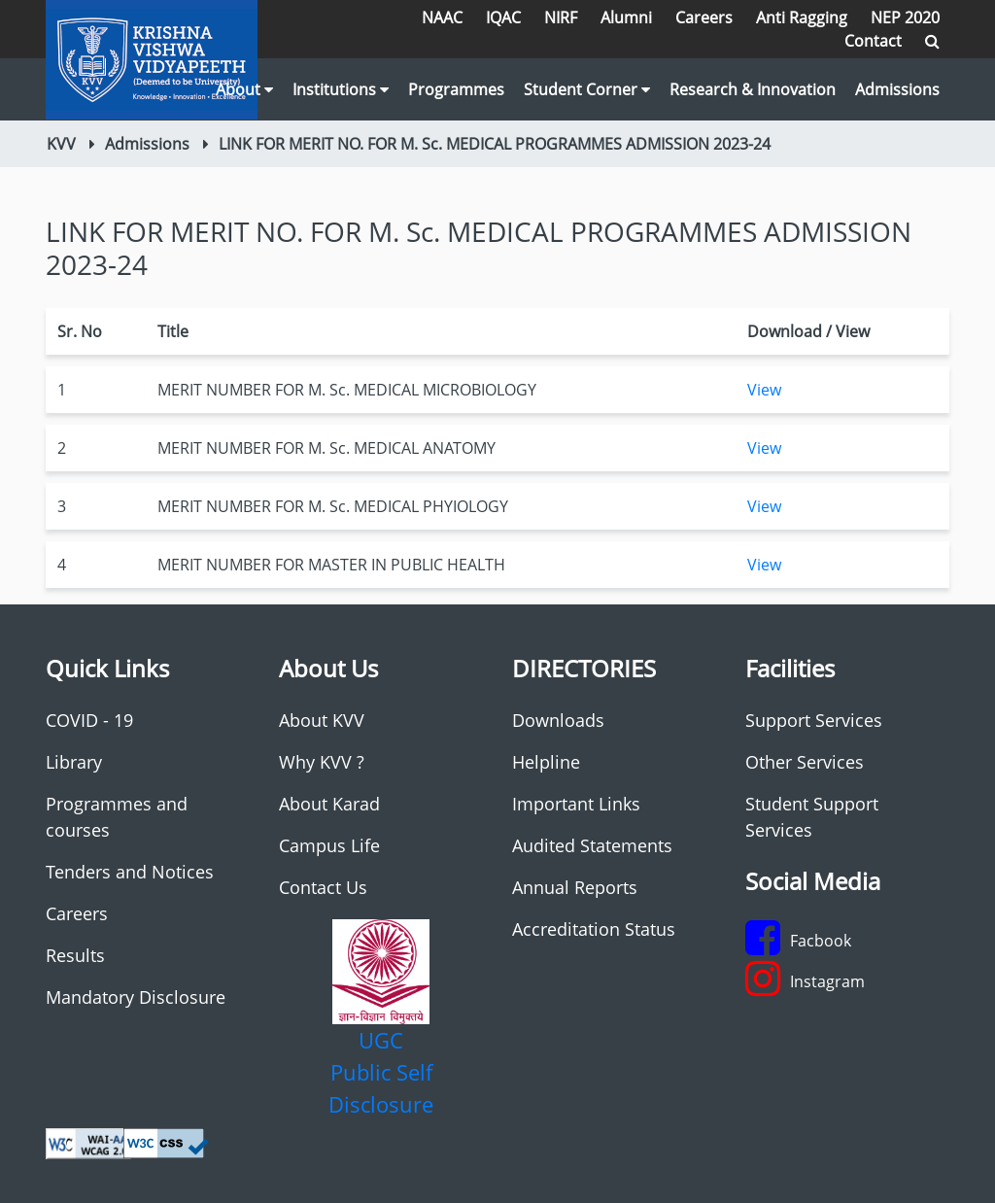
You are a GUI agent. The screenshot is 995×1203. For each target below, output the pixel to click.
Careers (704, 17)
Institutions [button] (340, 89)
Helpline (546, 761)
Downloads (558, 720)
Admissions (897, 89)
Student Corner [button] (587, 89)
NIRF (560, 17)
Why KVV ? (321, 761)
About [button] (244, 89)
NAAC (442, 17)
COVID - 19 (89, 720)
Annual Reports (574, 887)
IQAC (503, 17)
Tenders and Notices (130, 871)
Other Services (804, 761)
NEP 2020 (905, 17)
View (764, 389)
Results (75, 955)
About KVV (321, 720)
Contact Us (323, 887)
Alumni (626, 17)
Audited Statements (592, 845)
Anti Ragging (801, 17)
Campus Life (329, 845)
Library (74, 761)
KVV (61, 144)
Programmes (456, 89)
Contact (873, 41)
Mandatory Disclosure (135, 997)
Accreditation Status (593, 929)
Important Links (576, 803)
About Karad (329, 803)
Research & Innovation (752, 89)
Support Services (813, 720)
